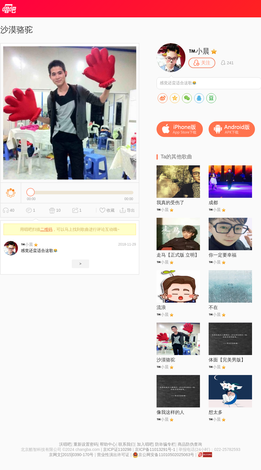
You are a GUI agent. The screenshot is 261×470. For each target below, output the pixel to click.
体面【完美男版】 (227, 359)
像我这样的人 (170, 412)
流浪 (161, 307)
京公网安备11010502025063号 (163, 454)
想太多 (216, 412)
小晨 (27, 244)
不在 (213, 307)
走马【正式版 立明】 (178, 255)
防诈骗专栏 (165, 444)
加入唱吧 (145, 444)
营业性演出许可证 (113, 454)
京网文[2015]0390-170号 (71, 454)
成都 (213, 202)
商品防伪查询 (190, 444)
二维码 (46, 229)
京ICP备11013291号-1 (155, 449)
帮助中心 (108, 444)
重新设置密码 (85, 444)
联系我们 (126, 444)
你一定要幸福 (222, 255)
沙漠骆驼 (166, 359)
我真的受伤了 (170, 202)
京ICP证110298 (117, 449)
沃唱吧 (65, 444)
